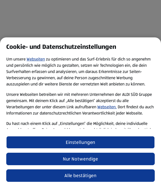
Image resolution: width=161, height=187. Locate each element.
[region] (80, 112)
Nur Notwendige (80, 159)
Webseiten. (107, 107)
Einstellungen (81, 142)
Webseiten (36, 59)
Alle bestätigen (80, 175)
